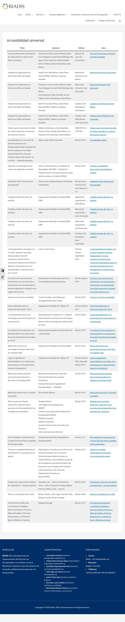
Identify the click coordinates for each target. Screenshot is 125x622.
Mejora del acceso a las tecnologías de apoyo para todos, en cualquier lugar (102, 357)
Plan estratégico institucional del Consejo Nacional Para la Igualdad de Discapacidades (103, 448)
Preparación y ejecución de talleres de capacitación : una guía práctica (102, 493)
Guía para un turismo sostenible (102, 305)
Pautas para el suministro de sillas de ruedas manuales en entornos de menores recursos (103, 135)
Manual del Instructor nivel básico (102, 73)
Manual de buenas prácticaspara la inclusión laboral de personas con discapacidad (100, 384)
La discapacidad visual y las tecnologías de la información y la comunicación (102, 326)
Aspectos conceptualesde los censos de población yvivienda (100, 173)
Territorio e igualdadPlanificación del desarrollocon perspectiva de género (100, 460)
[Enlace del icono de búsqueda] (119, 22)
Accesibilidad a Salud (97, 144)
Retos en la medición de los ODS (102, 502)
